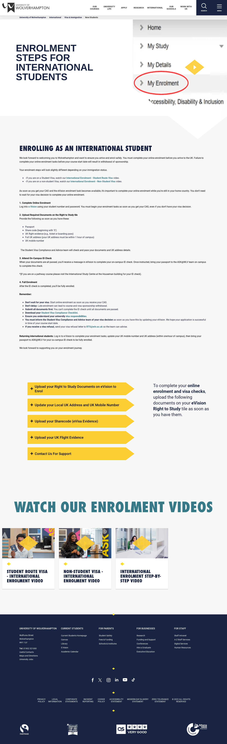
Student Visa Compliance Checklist (59, 312)
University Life (109, 7)
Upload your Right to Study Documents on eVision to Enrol (73, 388)
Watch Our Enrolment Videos (113, 507)
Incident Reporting (88, 700)
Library (64, 643)
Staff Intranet (180, 635)
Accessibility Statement (116, 700)
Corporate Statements (71, 700)
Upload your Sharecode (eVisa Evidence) (64, 421)
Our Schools (171, 7)
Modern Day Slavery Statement (137, 700)
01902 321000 (30, 648)
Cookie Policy (101, 700)
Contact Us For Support (50, 453)
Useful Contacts (26, 652)
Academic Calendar (69, 651)
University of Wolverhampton (32, 17)
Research (139, 7)
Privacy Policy (41, 700)
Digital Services (181, 643)
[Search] (204, 7)
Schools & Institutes (108, 643)
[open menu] (219, 7)
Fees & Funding (106, 639)
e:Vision (32, 206)
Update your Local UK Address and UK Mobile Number (74, 405)
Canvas (64, 639)
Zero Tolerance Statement (160, 700)
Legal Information (55, 700)
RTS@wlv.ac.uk (94, 326)
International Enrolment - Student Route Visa (89, 177)
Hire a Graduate (144, 647)
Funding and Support (146, 639)
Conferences (142, 643)
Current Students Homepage (74, 635)
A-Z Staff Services (182, 639)
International (155, 7)
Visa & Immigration (73, 17)
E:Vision (64, 647)
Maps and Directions (28, 655)
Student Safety (105, 635)
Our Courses (94, 7)
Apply (124, 7)
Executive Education (146, 651)
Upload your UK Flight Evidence (57, 437)
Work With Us (186, 7)
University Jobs (26, 659)
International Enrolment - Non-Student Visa (93, 181)
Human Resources (182, 647)
